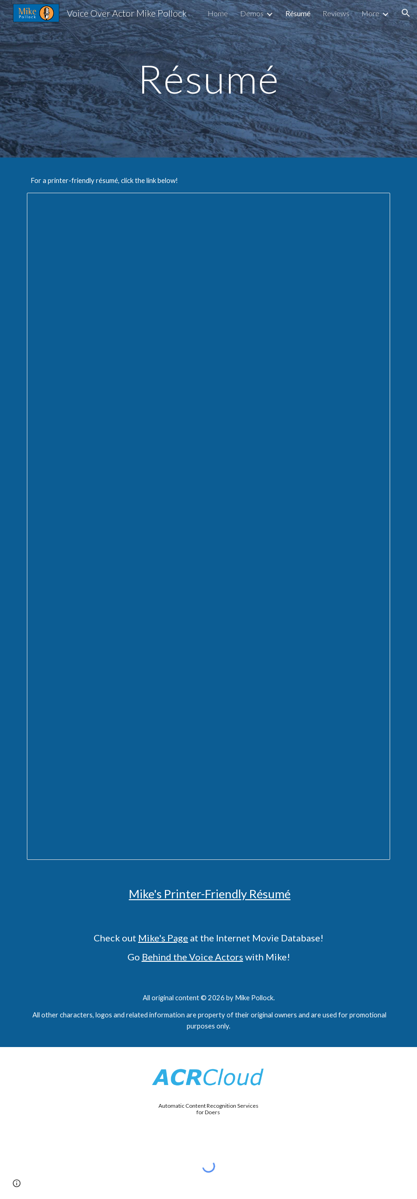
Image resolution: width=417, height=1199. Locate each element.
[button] (406, 13)
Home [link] (218, 13)
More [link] (370, 13)
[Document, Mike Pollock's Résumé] (208, 526)
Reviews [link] (335, 13)
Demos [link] (252, 13)
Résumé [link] (297, 13)
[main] (208, 78)
